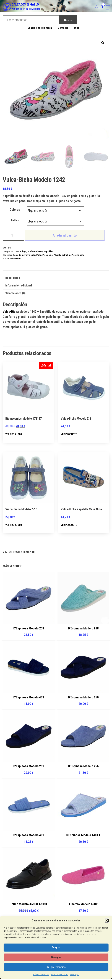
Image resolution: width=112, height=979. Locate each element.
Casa (16, 251)
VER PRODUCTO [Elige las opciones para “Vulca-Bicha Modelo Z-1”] (69, 434)
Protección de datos (59, 974)
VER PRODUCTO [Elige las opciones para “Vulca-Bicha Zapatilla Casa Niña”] (69, 525)
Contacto (63, 27)
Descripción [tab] (12, 278)
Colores (15, 209)
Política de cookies (41, 974)
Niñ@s (23, 251)
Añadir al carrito (65, 235)
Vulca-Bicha (15, 258)
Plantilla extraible (62, 255)
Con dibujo (18, 255)
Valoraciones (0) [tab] (15, 293)
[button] (106, 920)
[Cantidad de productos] (13, 235)
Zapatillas (48, 251)
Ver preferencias (56, 967)
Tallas (15, 220)
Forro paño (29, 255)
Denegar (56, 957)
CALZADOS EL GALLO (25, 4)
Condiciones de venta (39, 27)
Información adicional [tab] (18, 285)
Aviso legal (74, 974)
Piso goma (47, 255)
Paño (38, 255)
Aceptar (56, 947)
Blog (76, 27)
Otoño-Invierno (35, 251)
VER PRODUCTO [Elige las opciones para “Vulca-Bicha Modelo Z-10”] (13, 525)
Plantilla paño (77, 255)
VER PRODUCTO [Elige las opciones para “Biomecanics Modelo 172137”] (13, 434)
